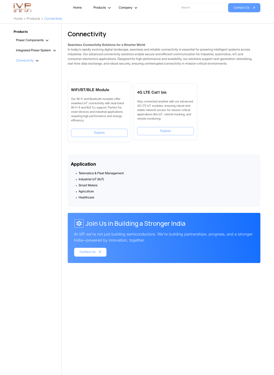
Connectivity (53, 18)
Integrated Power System (33, 50)
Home (77, 7)
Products (99, 7)
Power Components (30, 40)
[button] (102, 7)
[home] (24, 7)
